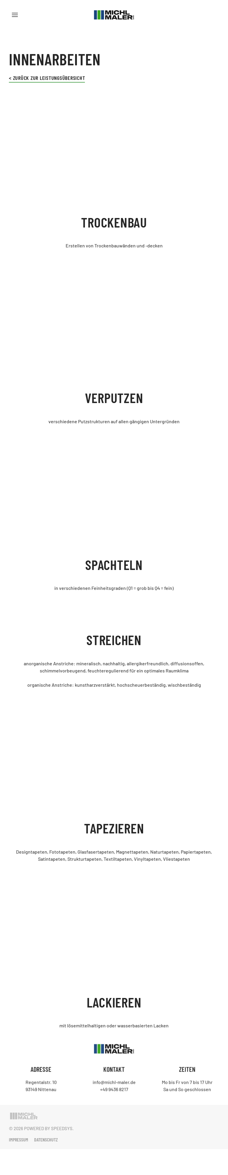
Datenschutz (46, 1139)
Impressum (18, 1139)
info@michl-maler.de (114, 1081)
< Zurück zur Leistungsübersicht (47, 78)
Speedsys (61, 1128)
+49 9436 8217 (114, 1088)
